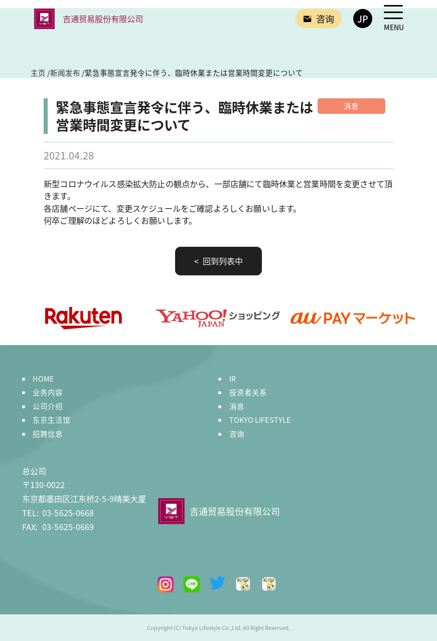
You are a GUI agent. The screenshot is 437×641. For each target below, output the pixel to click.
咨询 (236, 433)
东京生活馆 (51, 419)
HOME (43, 378)
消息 (236, 406)
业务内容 (48, 392)
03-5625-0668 (58, 513)
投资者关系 (248, 392)
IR (232, 378)
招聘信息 (48, 433)
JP (362, 18)
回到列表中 (222, 261)
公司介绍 (48, 406)
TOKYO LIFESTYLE (260, 419)
